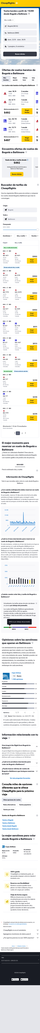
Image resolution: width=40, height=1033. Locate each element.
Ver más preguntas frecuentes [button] (20, 778)
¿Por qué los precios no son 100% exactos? (21, 937)
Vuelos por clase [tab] (8, 809)
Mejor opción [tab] (15, 79)
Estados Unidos (21, 946)
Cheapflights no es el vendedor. (21, 930)
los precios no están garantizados (18, 924)
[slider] (37, 229)
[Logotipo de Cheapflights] (8, 3)
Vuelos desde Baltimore (10, 829)
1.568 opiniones (17, 679)
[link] (16, 174)
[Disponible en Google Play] (15, 980)
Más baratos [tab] (6, 79)
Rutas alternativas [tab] (9, 805)
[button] (20, 26)
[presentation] (29, 14)
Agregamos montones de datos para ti (21, 934)
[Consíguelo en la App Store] (24, 980)
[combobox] (9, 20)
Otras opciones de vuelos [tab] (11, 800)
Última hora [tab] (25, 79)
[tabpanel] (20, 561)
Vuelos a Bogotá (7, 820)
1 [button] (17, 433)
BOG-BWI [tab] (20, 464)
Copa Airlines (16, 673)
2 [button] (22, 433)
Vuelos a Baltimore (8, 823)
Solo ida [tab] (33, 79)
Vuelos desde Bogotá (9, 826)
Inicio (13, 946)
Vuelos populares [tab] (25, 805)
